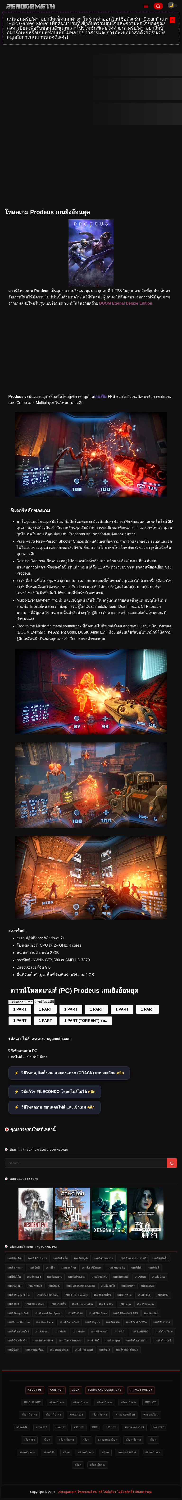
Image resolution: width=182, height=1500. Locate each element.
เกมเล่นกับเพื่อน (34, 1349)
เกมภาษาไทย (68, 1267)
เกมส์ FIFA (144, 1295)
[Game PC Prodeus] (91, 826)
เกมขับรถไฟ (124, 1295)
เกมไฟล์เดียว (14, 1258)
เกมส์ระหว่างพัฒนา (127, 1349)
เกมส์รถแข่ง (34, 1276)
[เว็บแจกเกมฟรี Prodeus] (91, 496)
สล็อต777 (41, 1427)
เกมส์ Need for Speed (48, 1313)
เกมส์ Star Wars (35, 1304)
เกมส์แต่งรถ (113, 1322)
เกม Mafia (60, 1331)
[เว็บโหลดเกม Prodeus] (91, 918)
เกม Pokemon (145, 1304)
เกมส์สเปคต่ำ (159, 1258)
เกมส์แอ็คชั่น (60, 1258)
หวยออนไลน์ (150, 1414)
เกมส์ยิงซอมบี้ (120, 1276)
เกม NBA (119, 1331)
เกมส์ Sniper (112, 1340)
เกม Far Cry (106, 1304)
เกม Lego (125, 1304)
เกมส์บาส (104, 1349)
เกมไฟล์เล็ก (14, 1276)
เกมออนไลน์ (151, 1313)
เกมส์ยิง (50, 1267)
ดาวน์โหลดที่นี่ (44, 1002)
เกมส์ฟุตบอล (34, 1285)
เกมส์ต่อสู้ (153, 1267)
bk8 (95, 1427)
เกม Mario (79, 1331)
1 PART (20, 1009)
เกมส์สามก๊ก (108, 1285)
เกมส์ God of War (136, 1322)
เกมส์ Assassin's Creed (80, 1285)
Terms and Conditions (104, 1390)
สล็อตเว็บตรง (57, 1402)
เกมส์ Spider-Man (82, 1304)
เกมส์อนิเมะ (158, 1276)
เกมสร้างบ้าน (75, 1313)
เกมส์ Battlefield (69, 1322)
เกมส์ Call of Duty (47, 1295)
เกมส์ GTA (13, 1304)
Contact (56, 1390)
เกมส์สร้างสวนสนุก (137, 1340)
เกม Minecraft (99, 1331)
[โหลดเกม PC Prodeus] (91, 733)
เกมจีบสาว (54, 1285)
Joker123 (76, 1414)
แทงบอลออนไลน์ (134, 1427)
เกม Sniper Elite (43, 1340)
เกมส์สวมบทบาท (103, 1258)
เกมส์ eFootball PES (125, 1313)
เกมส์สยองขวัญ (116, 1267)
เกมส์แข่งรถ (128, 1285)
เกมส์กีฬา (136, 1267)
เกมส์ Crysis (92, 1322)
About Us (35, 1390)
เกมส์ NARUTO (139, 1331)
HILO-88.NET (32, 1402)
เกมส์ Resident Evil (18, 1295)
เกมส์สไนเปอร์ (163, 1340)
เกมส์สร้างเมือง (76, 1276)
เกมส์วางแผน (14, 1267)
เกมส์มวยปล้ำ (58, 1304)
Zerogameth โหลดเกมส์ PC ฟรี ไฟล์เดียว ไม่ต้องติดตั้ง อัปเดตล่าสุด (105, 1492)
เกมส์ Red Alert (84, 1349)
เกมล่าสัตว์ (93, 1340)
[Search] (158, 6)
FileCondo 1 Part (20, 1002)
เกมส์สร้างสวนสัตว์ (18, 1331)
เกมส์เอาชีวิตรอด (91, 1267)
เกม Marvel (148, 1285)
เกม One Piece (45, 1322)
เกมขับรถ (140, 1276)
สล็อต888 (29, 1439)
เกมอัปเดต (13, 1349)
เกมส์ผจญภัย (81, 1258)
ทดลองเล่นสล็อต (125, 1414)
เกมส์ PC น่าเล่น (37, 1258)
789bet (79, 1427)
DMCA (75, 1390)
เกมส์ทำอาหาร (161, 1322)
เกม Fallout (41, 1331)
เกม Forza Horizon (18, 1322)
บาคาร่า (60, 1427)
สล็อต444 (21, 1427)
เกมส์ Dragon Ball (18, 1313)
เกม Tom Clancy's (70, 1340)
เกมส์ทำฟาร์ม (99, 1276)
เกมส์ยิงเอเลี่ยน (102, 1295)
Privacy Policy (141, 1390)
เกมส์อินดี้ (34, 1267)
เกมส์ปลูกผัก (14, 1285)
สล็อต (47, 1439)
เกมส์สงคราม (54, 1276)
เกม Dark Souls (59, 1349)
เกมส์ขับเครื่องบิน (17, 1340)
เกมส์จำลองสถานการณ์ (132, 1258)
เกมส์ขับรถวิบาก (164, 1331)
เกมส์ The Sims (98, 1313)
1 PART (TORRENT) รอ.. (85, 1021)
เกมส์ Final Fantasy (76, 1295)
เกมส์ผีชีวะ (162, 1295)
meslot (150, 1402)
